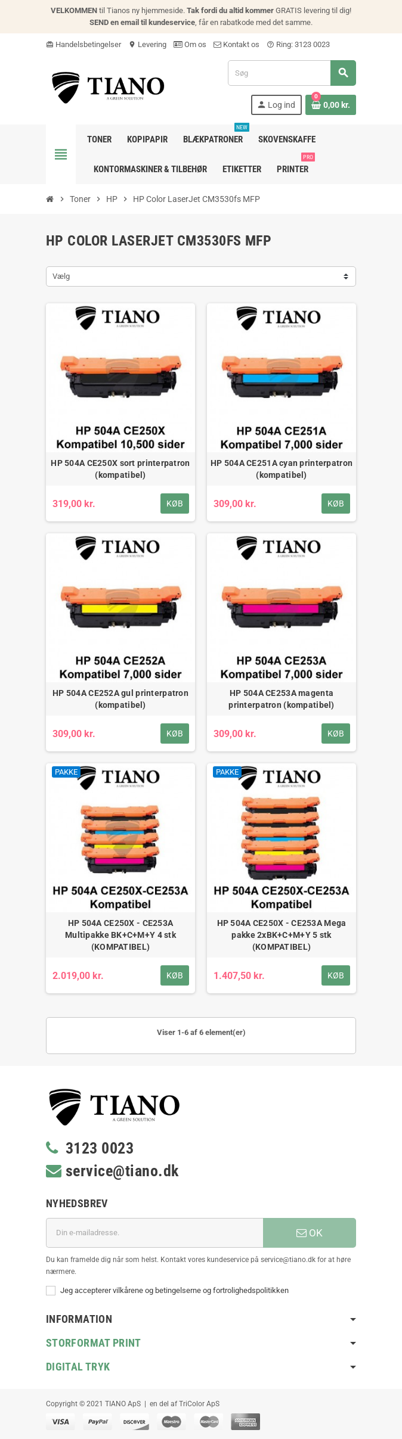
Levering (147, 44)
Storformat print (93, 1343)
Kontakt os (236, 44)
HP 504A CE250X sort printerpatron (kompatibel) (120, 469)
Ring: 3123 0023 (298, 44)
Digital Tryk (78, 1366)
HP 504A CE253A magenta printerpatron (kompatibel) (281, 699)
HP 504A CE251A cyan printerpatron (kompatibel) (281, 469)
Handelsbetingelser (83, 44)
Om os (190, 44)
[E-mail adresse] (154, 1233)
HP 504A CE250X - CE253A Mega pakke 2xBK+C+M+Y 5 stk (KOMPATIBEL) (282, 935)
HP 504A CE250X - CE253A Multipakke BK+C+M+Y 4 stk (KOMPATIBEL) (120, 935)
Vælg (61, 276)
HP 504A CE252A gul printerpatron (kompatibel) (120, 699)
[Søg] (291, 73)
